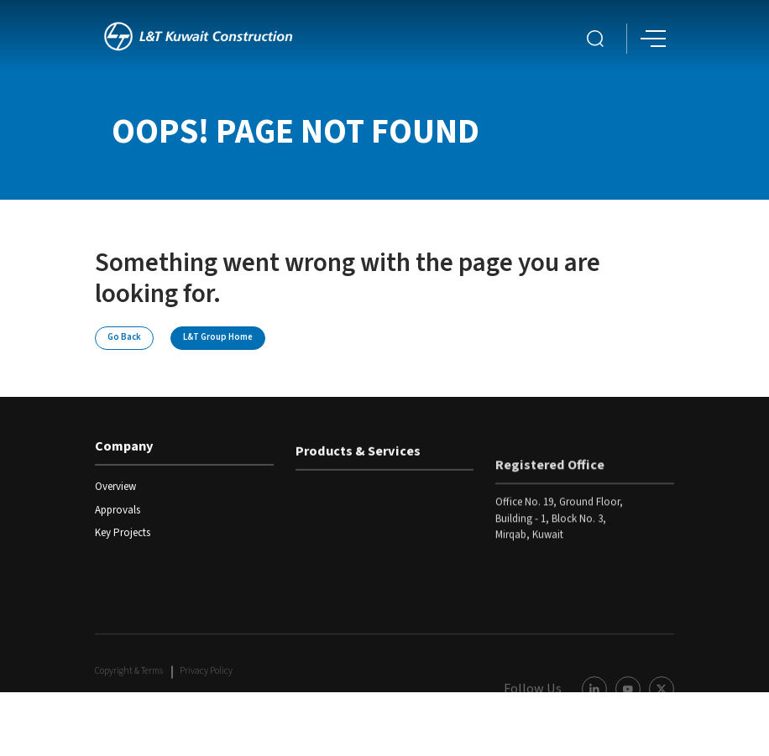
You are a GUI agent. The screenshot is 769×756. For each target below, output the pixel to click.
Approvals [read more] (117, 511)
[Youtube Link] (628, 708)
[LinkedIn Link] (594, 708)
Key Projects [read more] (122, 534)
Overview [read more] (115, 489)
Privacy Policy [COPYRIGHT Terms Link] (206, 691)
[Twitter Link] (661, 708)
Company (124, 449)
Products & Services (358, 457)
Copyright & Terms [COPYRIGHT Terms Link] (129, 691)
